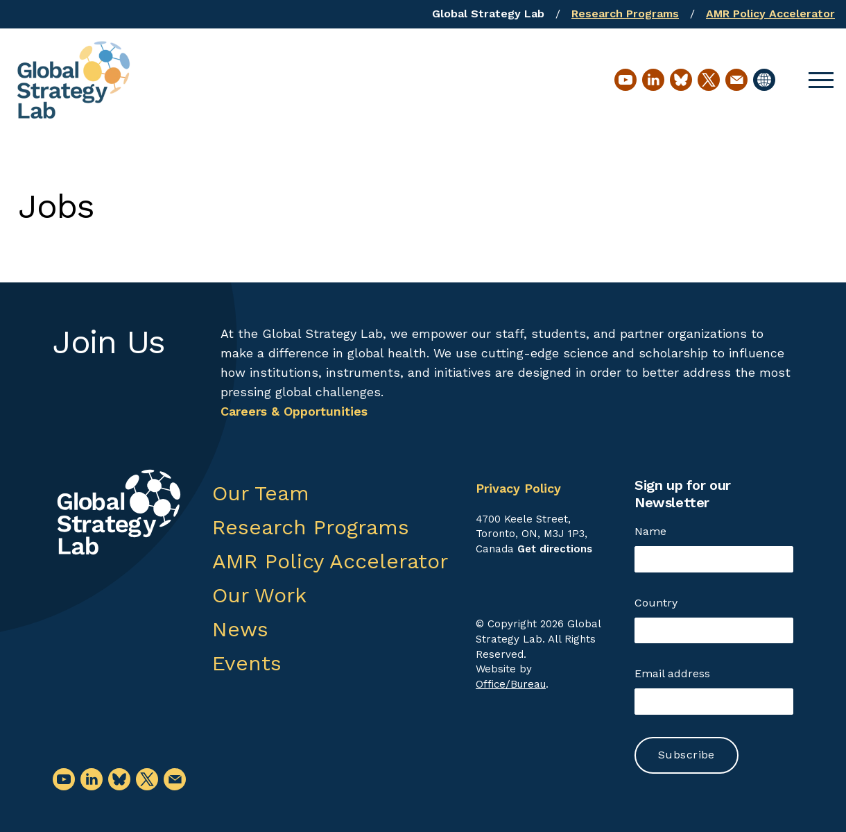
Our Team (260, 493)
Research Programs (625, 13)
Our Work (259, 595)
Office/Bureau (511, 684)
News (240, 629)
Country (655, 602)
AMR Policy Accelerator (770, 13)
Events (247, 663)
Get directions (554, 549)
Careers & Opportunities (294, 411)
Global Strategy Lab (488, 13)
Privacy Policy (518, 488)
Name (650, 531)
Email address (672, 673)
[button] (821, 80)
